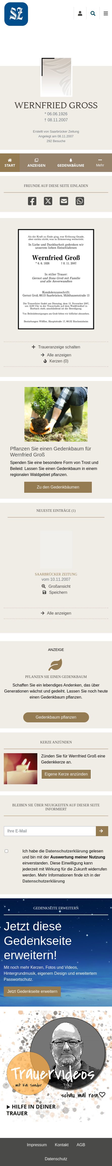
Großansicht (56, 586)
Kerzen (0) (56, 361)
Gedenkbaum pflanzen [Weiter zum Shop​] (56, 717)
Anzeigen (36, 163)
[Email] (64, 200)
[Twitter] (48, 200)
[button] (102, 831)
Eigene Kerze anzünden (66, 774)
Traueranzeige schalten (56, 347)
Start (10, 163)
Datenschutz (56, 1159)
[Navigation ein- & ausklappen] (105, 13)
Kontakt (62, 1145)
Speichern (55, 592)
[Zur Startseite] (28, 13)
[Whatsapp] (80, 200)
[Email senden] (50, 831)
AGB (81, 1145)
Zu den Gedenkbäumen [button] (58, 487)
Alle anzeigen (56, 355)
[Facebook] (32, 200)
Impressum (37, 1145)
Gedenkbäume (70, 163)
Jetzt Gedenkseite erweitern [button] (32, 991)
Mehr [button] (100, 162)
